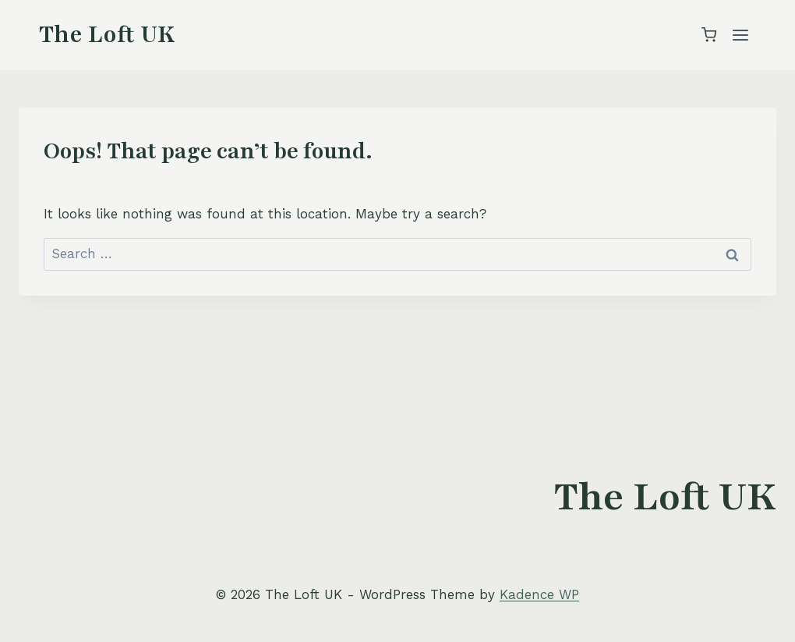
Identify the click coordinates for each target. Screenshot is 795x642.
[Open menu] (740, 34)
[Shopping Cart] (708, 34)
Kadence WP (539, 594)
